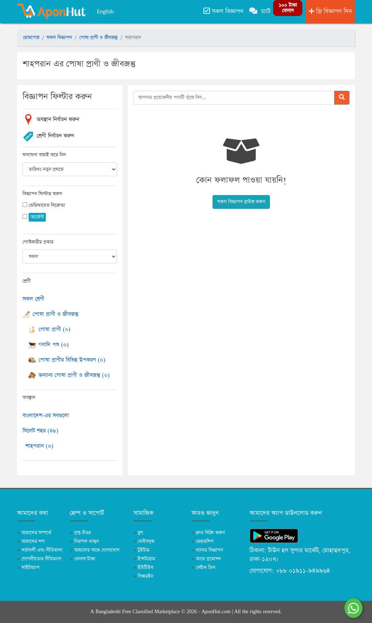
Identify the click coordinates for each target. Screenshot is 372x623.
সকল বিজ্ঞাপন (223, 11)
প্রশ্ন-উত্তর (80, 532)
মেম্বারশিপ (202, 541)
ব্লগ (138, 532)
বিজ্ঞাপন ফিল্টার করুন (42, 193)
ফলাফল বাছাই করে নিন (44, 154)
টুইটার (141, 550)
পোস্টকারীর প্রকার (38, 242)
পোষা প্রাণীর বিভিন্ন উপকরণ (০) (66, 360)
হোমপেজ (31, 37)
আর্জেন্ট (37, 217)
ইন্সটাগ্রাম (144, 558)
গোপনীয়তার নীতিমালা (39, 558)
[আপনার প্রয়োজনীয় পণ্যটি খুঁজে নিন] (234, 98)
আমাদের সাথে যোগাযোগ (95, 550)
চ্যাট (259, 11)
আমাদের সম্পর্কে (34, 532)
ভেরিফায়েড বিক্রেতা (47, 205)
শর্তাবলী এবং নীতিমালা (39, 550)
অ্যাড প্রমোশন (206, 558)
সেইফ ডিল (203, 567)
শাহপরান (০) (39, 446)
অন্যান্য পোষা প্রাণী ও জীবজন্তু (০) (69, 375)
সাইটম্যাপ (28, 567)
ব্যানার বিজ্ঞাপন (207, 550)
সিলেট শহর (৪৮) (40, 430)
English (105, 11)
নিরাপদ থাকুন (84, 541)
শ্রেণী (27, 281)
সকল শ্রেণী (33, 299)
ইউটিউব (143, 567)
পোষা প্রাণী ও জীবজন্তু (98, 37)
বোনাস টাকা (82, 558)
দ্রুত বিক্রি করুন (208, 532)
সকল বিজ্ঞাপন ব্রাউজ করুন (241, 201)
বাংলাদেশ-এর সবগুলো (46, 415)
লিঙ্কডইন (143, 576)
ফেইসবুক (143, 541)
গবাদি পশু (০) (48, 344)
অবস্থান (29, 397)
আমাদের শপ (31, 541)
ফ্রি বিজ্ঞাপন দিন (330, 11)
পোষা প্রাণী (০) (49, 329)
